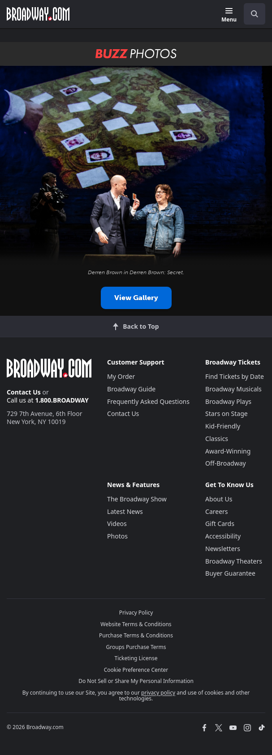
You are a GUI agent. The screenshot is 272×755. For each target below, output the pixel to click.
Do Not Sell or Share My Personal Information (136, 681)
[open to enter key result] (254, 14)
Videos (117, 523)
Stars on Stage (226, 413)
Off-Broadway (225, 463)
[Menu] (229, 15)
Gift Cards (219, 523)
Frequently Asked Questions (148, 401)
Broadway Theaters (233, 561)
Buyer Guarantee (230, 573)
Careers (216, 511)
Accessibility (223, 536)
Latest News (125, 511)
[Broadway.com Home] (38, 14)
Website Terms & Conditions (135, 624)
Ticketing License (136, 658)
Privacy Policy (136, 612)
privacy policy (158, 692)
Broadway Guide (131, 389)
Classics (216, 438)
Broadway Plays (228, 401)
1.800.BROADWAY (62, 400)
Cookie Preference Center (136, 670)
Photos (117, 536)
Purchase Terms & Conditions (136, 635)
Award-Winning (227, 451)
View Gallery (136, 297)
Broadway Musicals (233, 389)
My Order (121, 376)
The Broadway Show (137, 499)
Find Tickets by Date (234, 376)
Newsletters (222, 548)
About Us (218, 499)
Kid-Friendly (222, 426)
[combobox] (251, 14)
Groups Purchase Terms (136, 647)
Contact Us (24, 392)
